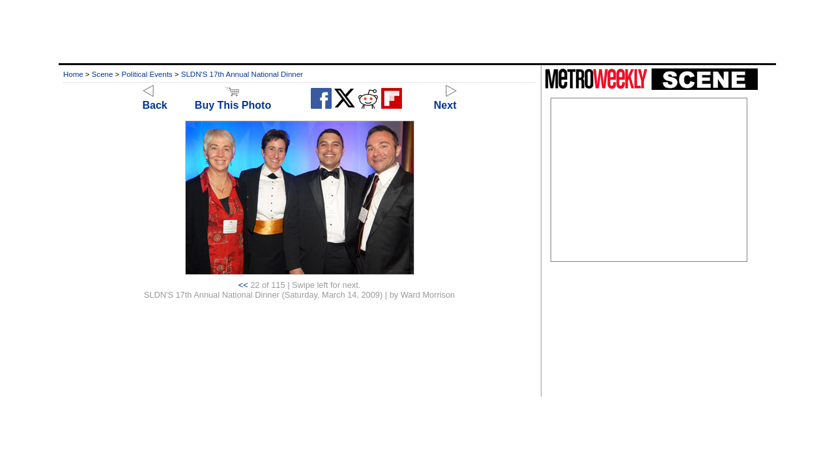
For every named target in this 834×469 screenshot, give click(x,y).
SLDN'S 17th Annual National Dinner (242, 74)
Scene (102, 74)
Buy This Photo (233, 99)
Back (155, 99)
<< (243, 285)
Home (73, 74)
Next (445, 99)
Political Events (147, 74)
